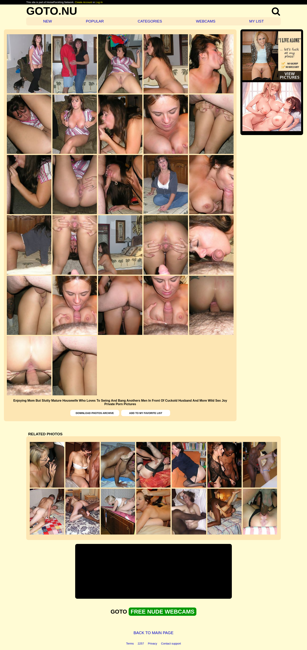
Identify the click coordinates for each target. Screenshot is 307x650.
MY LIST (256, 21)
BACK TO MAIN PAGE (153, 633)
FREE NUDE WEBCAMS (162, 612)
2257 (141, 643)
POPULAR (95, 21)
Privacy (152, 643)
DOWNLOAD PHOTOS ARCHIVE (95, 413)
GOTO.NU (51, 11)
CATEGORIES (150, 21)
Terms (130, 643)
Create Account (83, 2)
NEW (47, 21)
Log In (99, 2)
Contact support (171, 643)
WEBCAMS (205, 21)
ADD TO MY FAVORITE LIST (145, 413)
